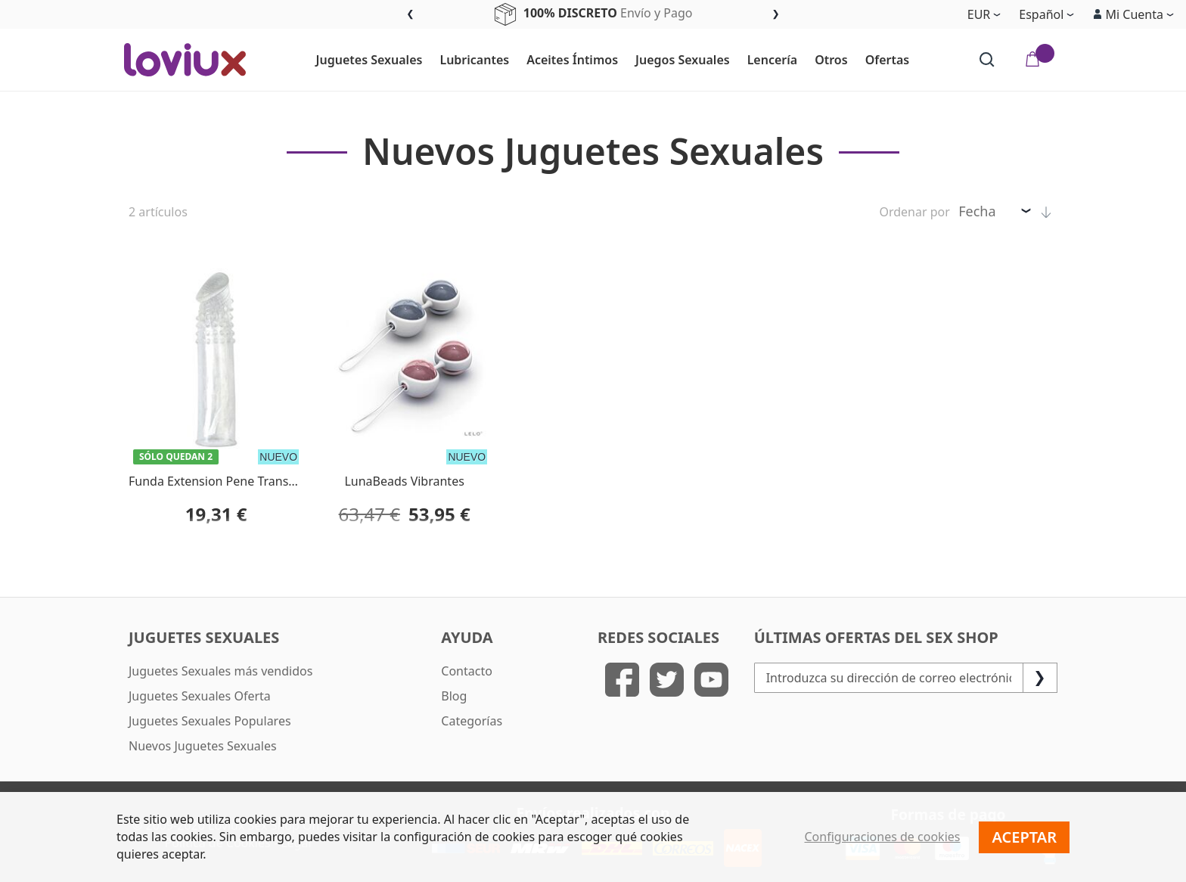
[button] (1133, 14)
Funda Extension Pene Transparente (231, 481)
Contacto (466, 671)
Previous (410, 15)
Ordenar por (914, 211)
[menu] (613, 60)
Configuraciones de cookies (883, 836)
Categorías (471, 721)
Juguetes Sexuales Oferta (200, 696)
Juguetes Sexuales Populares (210, 721)
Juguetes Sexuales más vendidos (220, 671)
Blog (454, 696)
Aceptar (1024, 837)
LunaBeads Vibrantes (404, 481)
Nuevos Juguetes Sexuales (203, 746)
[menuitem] (363, 60)
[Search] (987, 60)
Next (775, 15)
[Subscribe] (1040, 678)
